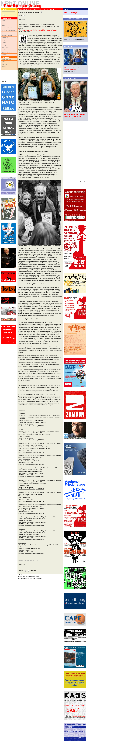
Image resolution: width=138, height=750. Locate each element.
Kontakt (4, 66)
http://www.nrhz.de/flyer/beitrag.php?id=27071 (31, 513)
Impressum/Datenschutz (9, 69)
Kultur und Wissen (7, 52)
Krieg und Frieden (7, 35)
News (3, 20)
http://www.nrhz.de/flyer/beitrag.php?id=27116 (31, 539)
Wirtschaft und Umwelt (8, 30)
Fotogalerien (5, 47)
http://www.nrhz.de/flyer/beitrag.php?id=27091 (31, 525)
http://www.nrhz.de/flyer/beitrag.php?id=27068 (31, 476)
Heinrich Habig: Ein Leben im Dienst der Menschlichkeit (74, 115)
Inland (3, 25)
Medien (4, 42)
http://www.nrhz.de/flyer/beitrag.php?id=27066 (31, 452)
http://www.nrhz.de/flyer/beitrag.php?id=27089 (31, 426)
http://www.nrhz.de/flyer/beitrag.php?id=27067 (31, 464)
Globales (4, 32)
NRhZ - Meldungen (71, 13)
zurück (20, 15)
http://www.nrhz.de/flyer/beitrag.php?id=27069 (31, 489)
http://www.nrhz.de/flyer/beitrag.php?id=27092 (31, 440)
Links (3, 61)
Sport (3, 49)
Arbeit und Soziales (7, 28)
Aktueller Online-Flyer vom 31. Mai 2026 (29, 12)
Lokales (4, 23)
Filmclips (4, 45)
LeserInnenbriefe (6, 59)
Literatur (4, 54)
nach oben (33, 570)
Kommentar (5, 37)
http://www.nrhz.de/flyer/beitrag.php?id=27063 (31, 553)
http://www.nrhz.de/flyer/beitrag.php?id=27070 (31, 501)
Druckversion (21, 19)
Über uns (4, 64)
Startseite (20, 570)
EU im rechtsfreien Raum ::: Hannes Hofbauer (74, 69)
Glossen (4, 40)
